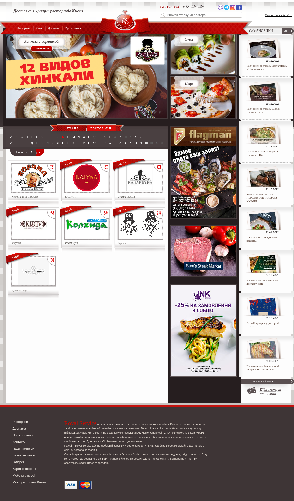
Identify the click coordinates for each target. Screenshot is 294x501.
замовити (42, 48)
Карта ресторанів (25, 469)
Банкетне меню (24, 455)
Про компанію (73, 28)
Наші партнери (23, 448)
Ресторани (23, 28)
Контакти (19, 442)
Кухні (39, 28)
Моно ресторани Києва (29, 482)
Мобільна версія (24, 475)
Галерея (19, 462)
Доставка (53, 28)
